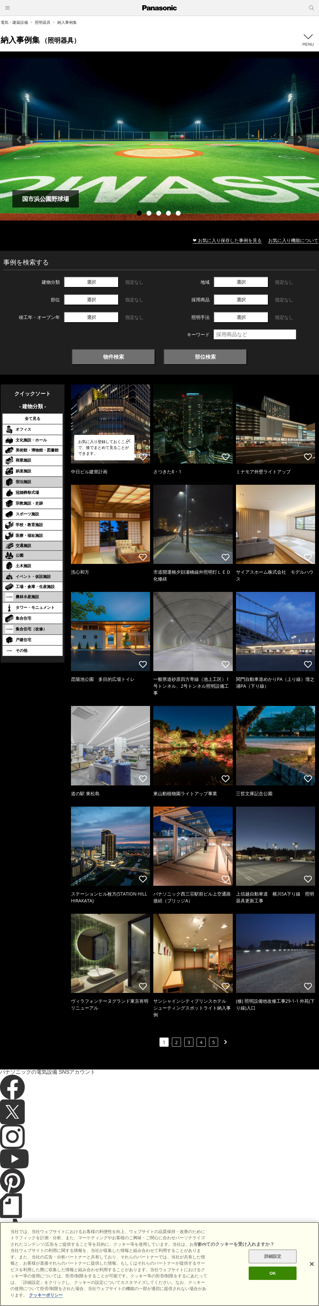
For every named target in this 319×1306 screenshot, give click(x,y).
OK (273, 1285)
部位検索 (205, 356)
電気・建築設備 (14, 22)
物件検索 (113, 356)
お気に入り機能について (293, 240)
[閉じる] (312, 1276)
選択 (91, 282)
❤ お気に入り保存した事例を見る (227, 240)
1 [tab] (140, 214)
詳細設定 (273, 1268)
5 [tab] (179, 214)
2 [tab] (149, 214)
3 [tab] (159, 214)
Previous (18, 139)
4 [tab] (169, 214)
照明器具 (42, 22)
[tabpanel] (159, 139)
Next (300, 139)
